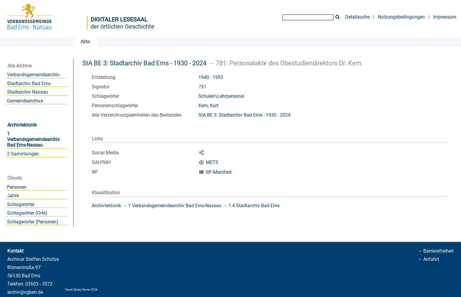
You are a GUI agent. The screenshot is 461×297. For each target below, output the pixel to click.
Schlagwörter (20, 204)
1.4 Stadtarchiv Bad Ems (254, 205)
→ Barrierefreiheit (435, 251)
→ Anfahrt (428, 259)
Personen (16, 187)
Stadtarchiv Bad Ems (29, 83)
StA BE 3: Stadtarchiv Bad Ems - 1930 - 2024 (144, 63)
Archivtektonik (22, 125)
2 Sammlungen (23, 154)
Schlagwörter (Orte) (27, 213)
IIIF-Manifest (219, 172)
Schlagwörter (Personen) (32, 222)
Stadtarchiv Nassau (27, 92)
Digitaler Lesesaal (119, 19)
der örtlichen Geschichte (122, 26)
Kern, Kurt (208, 105)
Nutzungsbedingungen (401, 17)
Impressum (444, 17)
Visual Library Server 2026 (81, 289)
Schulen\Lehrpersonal (221, 96)
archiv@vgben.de (25, 292)
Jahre (13, 195)
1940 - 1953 (210, 77)
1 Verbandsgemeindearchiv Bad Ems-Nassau (33, 139)
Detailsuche (357, 17)
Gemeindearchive (25, 101)
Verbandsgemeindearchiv (33, 74)
